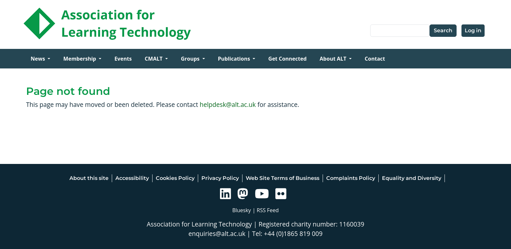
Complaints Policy (350, 178)
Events (123, 58)
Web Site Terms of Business (282, 178)
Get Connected (287, 58)
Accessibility (132, 178)
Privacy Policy (220, 178)
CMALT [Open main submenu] (154, 58)
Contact (375, 58)
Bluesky (241, 210)
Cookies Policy (175, 178)
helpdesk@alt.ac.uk (228, 104)
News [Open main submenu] (38, 58)
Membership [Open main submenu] (80, 58)
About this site (89, 178)
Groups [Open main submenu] (191, 58)
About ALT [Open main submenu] (334, 58)
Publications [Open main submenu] (235, 58)
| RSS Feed (266, 210)
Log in (473, 30)
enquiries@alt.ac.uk (216, 233)
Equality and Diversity (411, 178)
